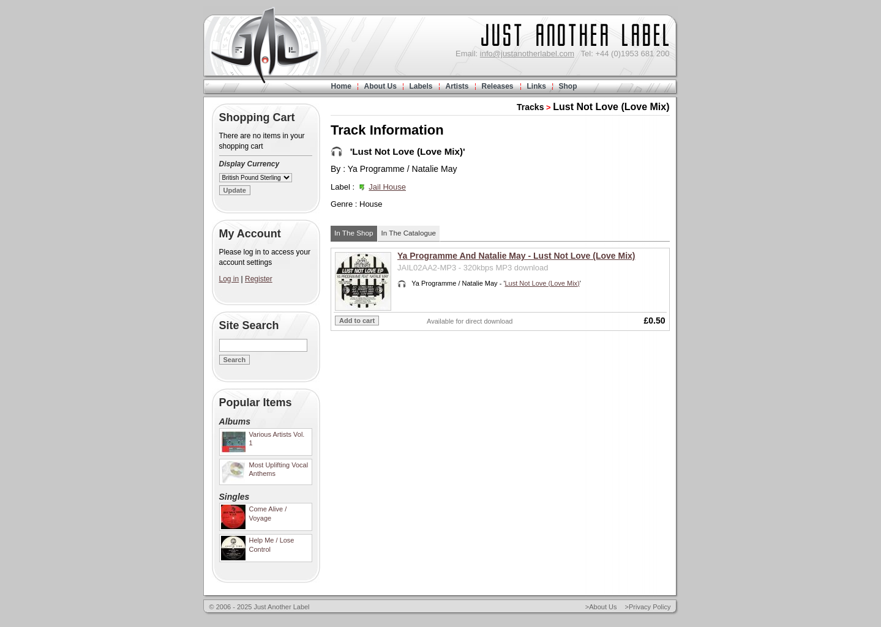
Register (258, 279)
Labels (421, 86)
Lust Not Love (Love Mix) (611, 107)
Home (341, 86)
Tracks (530, 107)
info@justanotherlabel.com (527, 53)
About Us (380, 86)
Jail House (387, 186)
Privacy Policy (649, 606)
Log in (229, 279)
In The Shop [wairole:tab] (353, 233)
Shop (568, 86)
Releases (498, 86)
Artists (457, 86)
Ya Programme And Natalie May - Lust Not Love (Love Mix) (516, 256)
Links (536, 86)
